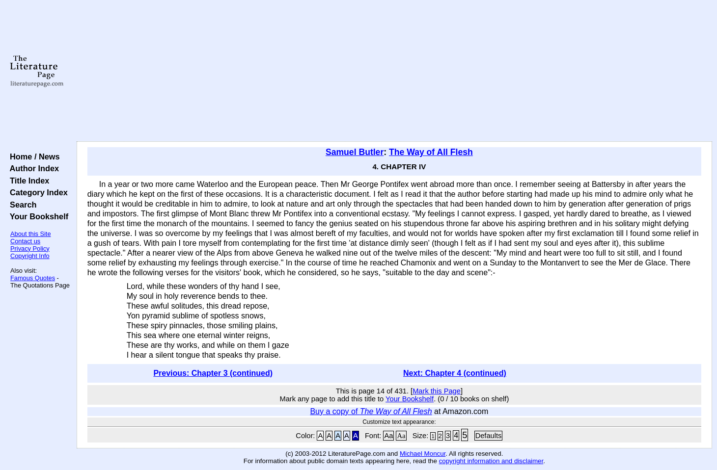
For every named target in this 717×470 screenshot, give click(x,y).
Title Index (27, 180)
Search (20, 204)
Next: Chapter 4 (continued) (454, 373)
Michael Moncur (422, 453)
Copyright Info (30, 256)
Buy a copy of (371, 411)
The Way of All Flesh (431, 152)
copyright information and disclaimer (491, 461)
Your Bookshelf (36, 216)
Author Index (32, 168)
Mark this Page (437, 391)
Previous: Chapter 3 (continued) (213, 373)
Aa (388, 436)
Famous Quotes (32, 278)
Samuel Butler (355, 152)
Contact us (25, 241)
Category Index (36, 192)
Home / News (32, 156)
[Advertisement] (394, 71)
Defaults (488, 436)
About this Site (30, 233)
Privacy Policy (30, 248)
